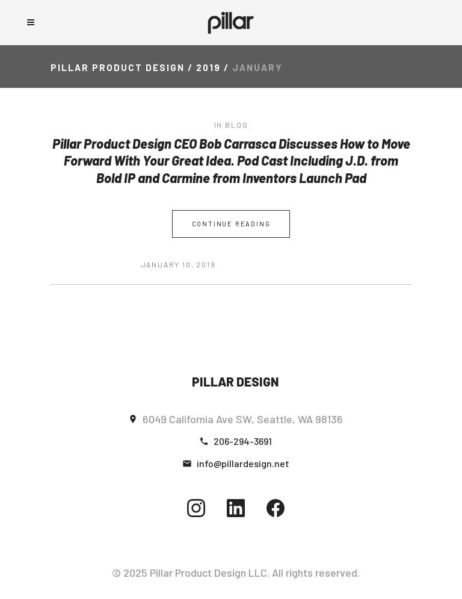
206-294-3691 (243, 441)
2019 (208, 67)
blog (236, 124)
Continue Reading (231, 224)
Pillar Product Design (118, 67)
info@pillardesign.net (243, 463)
